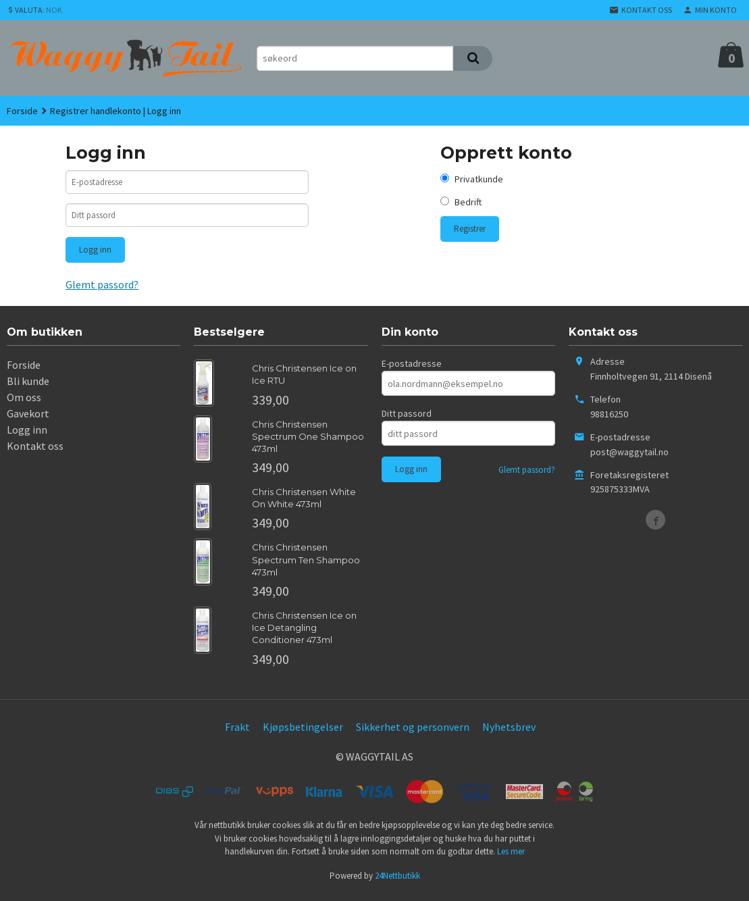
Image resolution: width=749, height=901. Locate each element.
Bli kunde (28, 386)
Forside (22, 111)
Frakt (237, 731)
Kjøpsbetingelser (303, 731)
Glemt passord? (102, 289)
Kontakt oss (35, 451)
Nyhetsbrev (509, 731)
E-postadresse (412, 369)
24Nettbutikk (397, 880)
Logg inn (27, 435)
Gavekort (28, 419)
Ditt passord (407, 419)
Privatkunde (479, 179)
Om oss (24, 402)
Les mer (511, 857)
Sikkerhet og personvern (412, 731)
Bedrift (468, 202)
